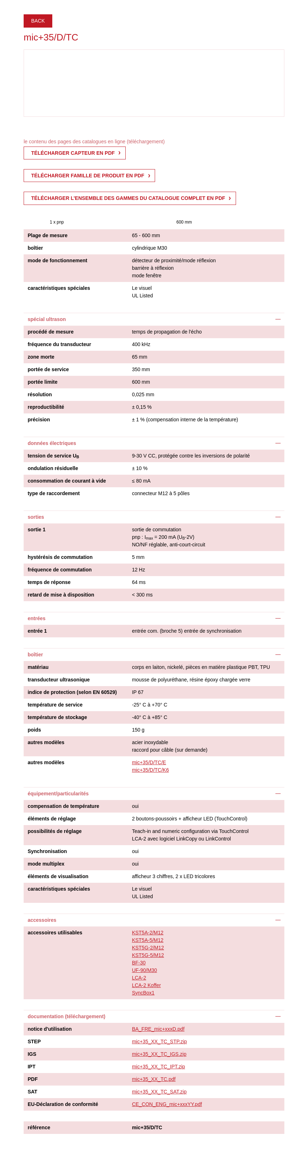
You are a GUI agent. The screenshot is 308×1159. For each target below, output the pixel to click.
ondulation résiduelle (53, 468)
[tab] (154, 319)
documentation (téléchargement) (66, 1016)
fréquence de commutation (60, 570)
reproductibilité (46, 407)
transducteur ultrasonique (59, 680)
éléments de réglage (52, 819)
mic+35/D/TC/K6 (150, 770)
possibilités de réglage (55, 831)
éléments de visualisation (58, 876)
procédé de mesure (50, 332)
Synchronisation (47, 851)
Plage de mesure (47, 235)
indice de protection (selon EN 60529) (72, 692)
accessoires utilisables (55, 932)
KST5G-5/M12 (148, 955)
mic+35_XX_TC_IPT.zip (158, 1066)
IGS (32, 1054)
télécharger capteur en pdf (73, 153)
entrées (36, 618)
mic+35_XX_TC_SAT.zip (159, 1092)
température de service (55, 705)
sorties (36, 517)
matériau (38, 667)
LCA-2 (139, 978)
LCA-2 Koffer (146, 985)
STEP (34, 1041)
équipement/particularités (58, 793)
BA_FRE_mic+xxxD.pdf (158, 1029)
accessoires (42, 920)
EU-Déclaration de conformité (63, 1104)
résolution (40, 394)
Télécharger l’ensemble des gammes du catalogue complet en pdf (128, 198)
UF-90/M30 (144, 970)
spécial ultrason (47, 319)
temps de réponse (49, 582)
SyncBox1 (143, 993)
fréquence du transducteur (59, 344)
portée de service (48, 369)
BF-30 (138, 963)
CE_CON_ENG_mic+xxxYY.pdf (167, 1104)
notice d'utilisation (50, 1029)
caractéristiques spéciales (59, 288)
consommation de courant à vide (67, 481)
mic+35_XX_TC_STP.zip (159, 1041)
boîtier (35, 248)
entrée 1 (37, 631)
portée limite (42, 382)
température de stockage (57, 717)
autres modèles (46, 742)
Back (38, 21)
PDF (33, 1079)
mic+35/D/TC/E (149, 762)
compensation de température (63, 806)
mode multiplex (46, 864)
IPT (31, 1066)
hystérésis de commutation (60, 557)
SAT (32, 1092)
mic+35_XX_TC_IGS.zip (159, 1054)
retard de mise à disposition (61, 595)
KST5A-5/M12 (147, 940)
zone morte (41, 357)
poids (34, 730)
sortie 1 (36, 529)
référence (39, 1127)
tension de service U (53, 456)
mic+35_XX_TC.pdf (153, 1079)
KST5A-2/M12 (147, 932)
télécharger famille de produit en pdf (87, 175)
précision (39, 419)
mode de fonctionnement (57, 260)
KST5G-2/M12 (148, 947)
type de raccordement (54, 493)
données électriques (52, 443)
